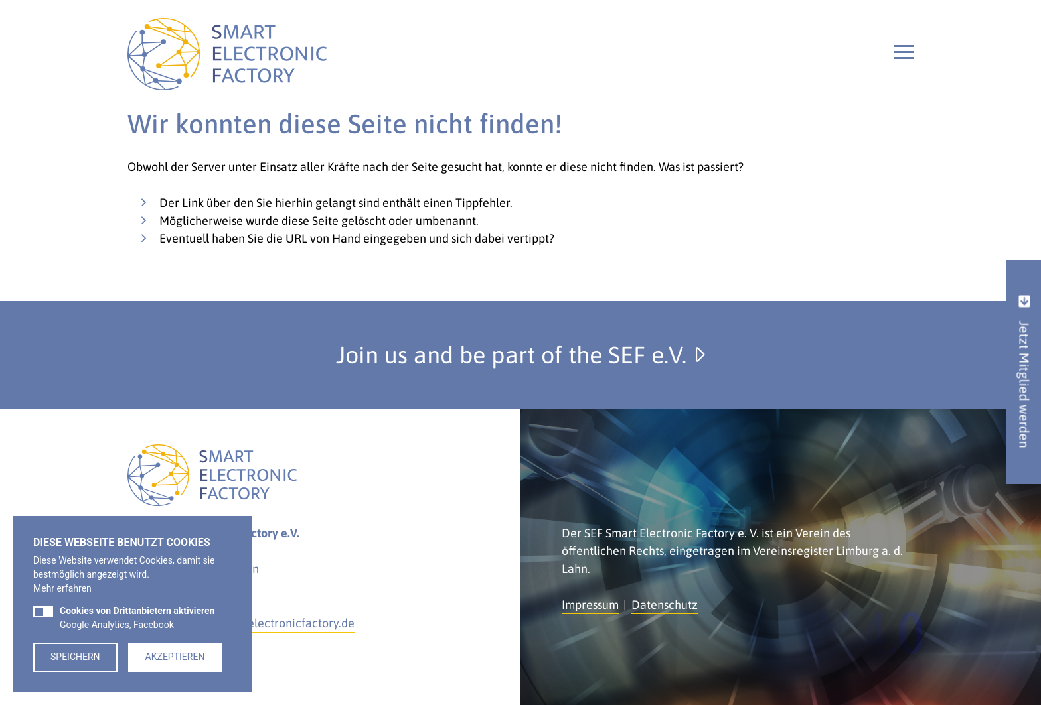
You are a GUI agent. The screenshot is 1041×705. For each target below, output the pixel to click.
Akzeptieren (175, 656)
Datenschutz (664, 604)
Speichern (75, 656)
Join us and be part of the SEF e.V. (520, 355)
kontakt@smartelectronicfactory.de (261, 623)
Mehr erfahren (62, 588)
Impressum (590, 604)
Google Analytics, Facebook (137, 618)
